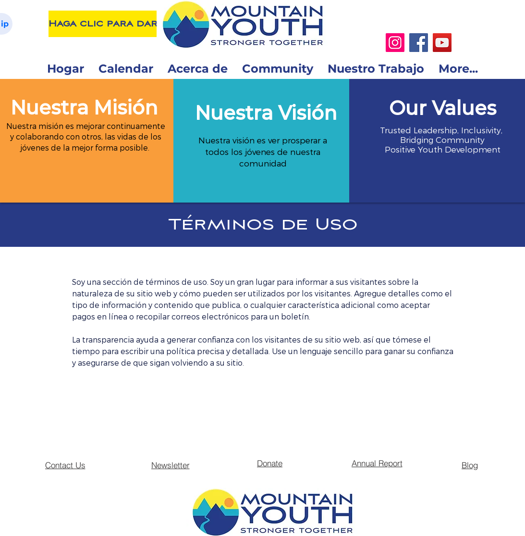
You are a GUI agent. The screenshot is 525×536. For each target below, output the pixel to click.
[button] (84, 107)
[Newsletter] (170, 464)
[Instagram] (395, 42)
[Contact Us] (65, 464)
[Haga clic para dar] (103, 24)
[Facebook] (418, 42)
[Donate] (270, 462)
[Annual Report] (377, 462)
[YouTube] (442, 42)
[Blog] (470, 464)
